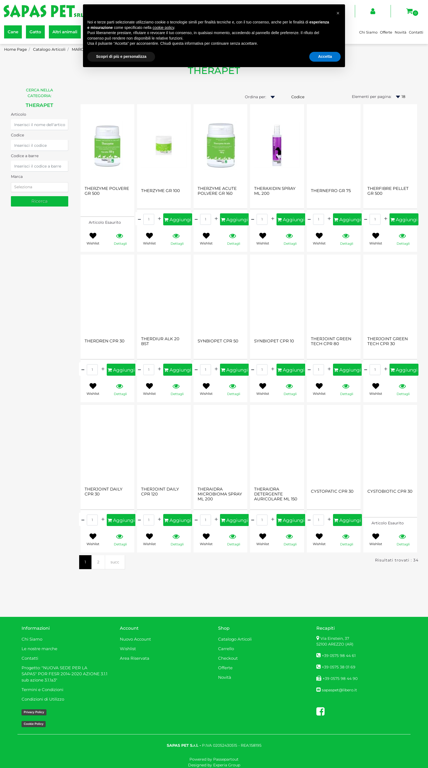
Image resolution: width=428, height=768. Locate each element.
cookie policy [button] (163, 27)
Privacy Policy (34, 712)
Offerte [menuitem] (386, 32)
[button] (39, 201)
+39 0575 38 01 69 (338, 667)
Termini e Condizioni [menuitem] (42, 689)
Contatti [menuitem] (416, 32)
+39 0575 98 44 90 (340, 678)
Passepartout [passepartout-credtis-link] (226, 759)
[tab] (39, 187)
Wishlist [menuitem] (128, 648)
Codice (17, 135)
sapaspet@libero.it (339, 690)
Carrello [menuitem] (226, 648)
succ (115, 562)
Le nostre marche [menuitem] (39, 648)
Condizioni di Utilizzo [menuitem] (43, 699)
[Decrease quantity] (139, 218)
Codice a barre (24, 155)
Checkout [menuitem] (228, 658)
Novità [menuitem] (400, 32)
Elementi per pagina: (371, 96)
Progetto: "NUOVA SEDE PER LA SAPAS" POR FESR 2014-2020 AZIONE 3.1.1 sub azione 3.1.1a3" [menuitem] (64, 674)
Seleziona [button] (23, 186)
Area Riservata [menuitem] (134, 658)
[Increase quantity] (159, 218)
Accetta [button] (325, 56)
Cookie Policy (33, 723)
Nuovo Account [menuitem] (135, 639)
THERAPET (39, 105)
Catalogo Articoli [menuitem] (235, 639)
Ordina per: (255, 96)
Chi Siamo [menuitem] (368, 32)
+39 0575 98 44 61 (339, 655)
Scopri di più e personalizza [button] (121, 56)
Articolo (18, 114)
